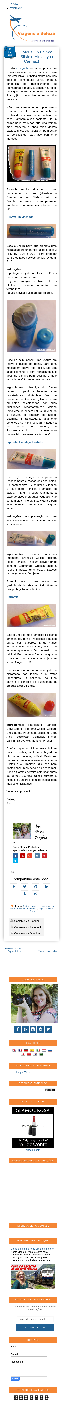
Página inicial (14, 951)
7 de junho (22, 68)
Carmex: (13, 597)
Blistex (26, 906)
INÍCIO (14, 3)
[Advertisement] (35, 1195)
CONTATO (16, 8)
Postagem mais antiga (47, 951)
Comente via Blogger (24, 920)
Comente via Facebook (25, 927)
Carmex (35, 906)
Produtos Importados (27, 908)
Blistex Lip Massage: (20, 217)
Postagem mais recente (15, 948)
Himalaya (44, 906)
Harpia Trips (23, 1072)
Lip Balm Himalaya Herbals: (25, 442)
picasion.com (33, 1149)
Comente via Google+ (25, 933)
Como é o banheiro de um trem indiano (32, 1248)
